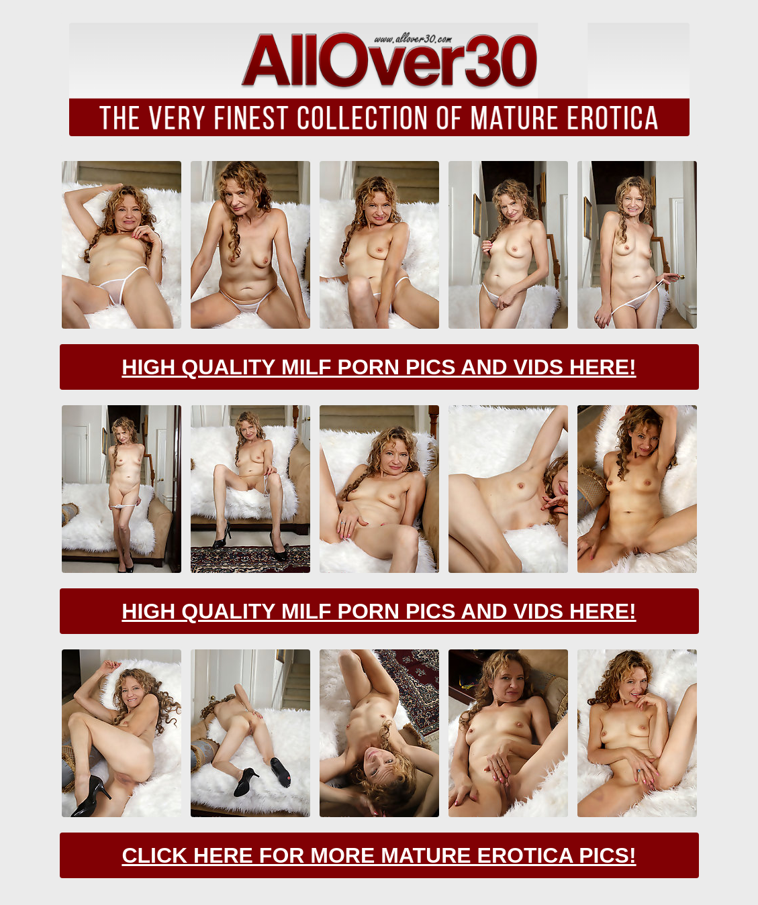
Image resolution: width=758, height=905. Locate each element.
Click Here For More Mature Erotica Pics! (379, 855)
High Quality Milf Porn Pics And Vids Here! (379, 367)
